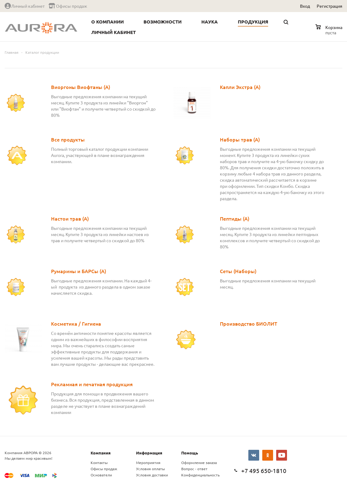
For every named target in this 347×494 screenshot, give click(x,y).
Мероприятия (148, 462)
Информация (149, 452)
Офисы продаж (104, 468)
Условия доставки (152, 474)
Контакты (99, 462)
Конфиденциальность (200, 474)
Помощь (189, 452)
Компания (101, 452)
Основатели (101, 474)
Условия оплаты (150, 468)
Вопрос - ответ (194, 468)
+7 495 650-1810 (263, 470)
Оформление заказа (199, 462)
